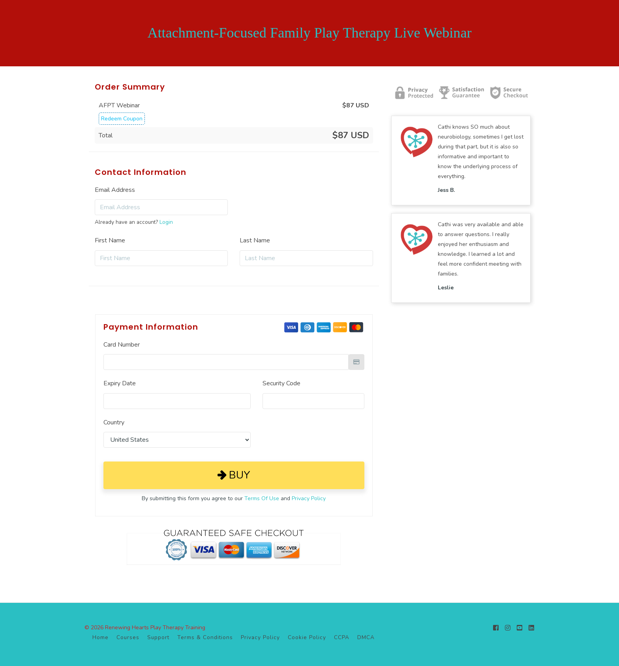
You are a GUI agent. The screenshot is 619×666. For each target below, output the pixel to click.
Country (113, 422)
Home (100, 637)
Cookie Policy (307, 637)
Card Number (121, 344)
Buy (234, 475)
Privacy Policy (309, 498)
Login (166, 222)
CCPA (341, 637)
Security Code (281, 383)
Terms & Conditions (205, 637)
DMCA (366, 637)
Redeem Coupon (122, 118)
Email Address (115, 190)
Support (158, 637)
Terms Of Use (261, 498)
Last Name (255, 240)
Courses (127, 637)
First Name (110, 240)
